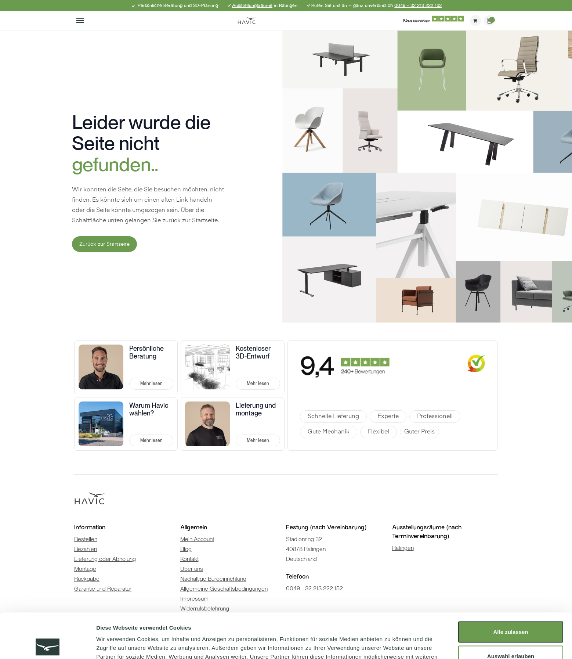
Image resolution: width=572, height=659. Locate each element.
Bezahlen (85, 548)
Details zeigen (390, 644)
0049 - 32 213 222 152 (418, 5)
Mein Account (197, 539)
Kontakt (189, 558)
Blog (186, 548)
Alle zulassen (510, 587)
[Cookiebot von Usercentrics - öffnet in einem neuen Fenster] (47, 644)
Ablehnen (510, 635)
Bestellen (85, 539)
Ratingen (403, 547)
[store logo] (247, 20)
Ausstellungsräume (252, 5)
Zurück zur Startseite (104, 244)
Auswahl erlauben (510, 611)
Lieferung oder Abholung (105, 558)
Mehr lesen (151, 383)
